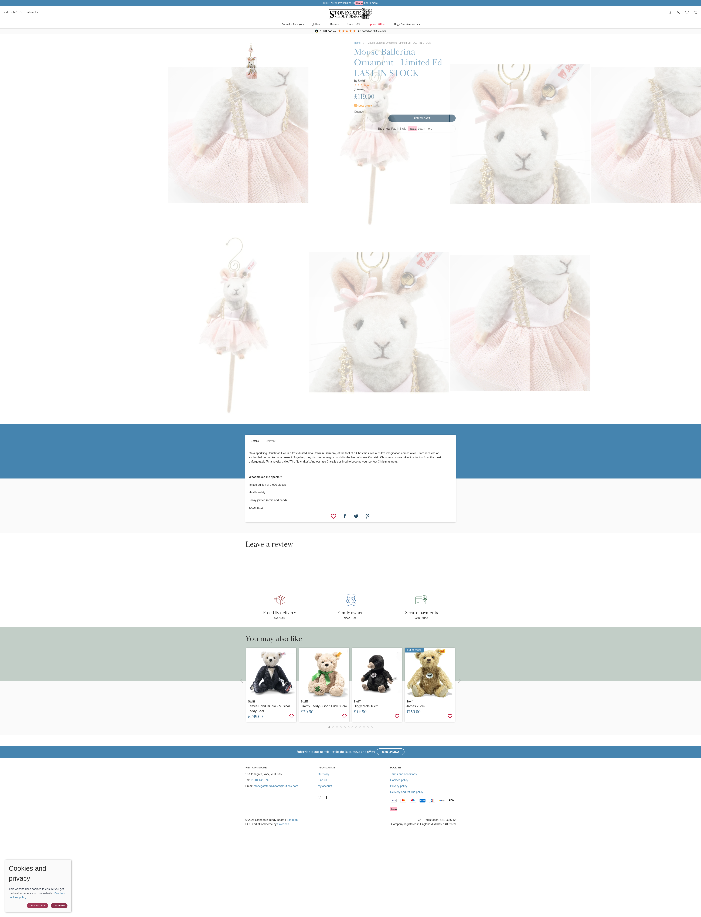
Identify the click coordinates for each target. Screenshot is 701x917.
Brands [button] (334, 24)
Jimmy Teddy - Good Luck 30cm (324, 706)
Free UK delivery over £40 (350, 2)
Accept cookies (37, 905)
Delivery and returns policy (406, 792)
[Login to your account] (678, 12)
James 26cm (415, 706)
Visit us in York (13, 12)
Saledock (283, 824)
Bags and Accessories (407, 24)
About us (32, 12)
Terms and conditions (403, 774)
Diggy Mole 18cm (366, 706)
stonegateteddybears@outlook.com (276, 786)
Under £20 (353, 24)
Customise (59, 905)
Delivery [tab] (270, 440)
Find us (322, 780)
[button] (669, 12)
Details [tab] (255, 440)
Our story (323, 774)
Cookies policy (399, 780)
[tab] (329, 727)
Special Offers (377, 24)
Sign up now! (390, 752)
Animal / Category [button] (292, 24)
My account (325, 786)
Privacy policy (398, 786)
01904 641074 (259, 780)
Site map (292, 819)
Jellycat (317, 24)
